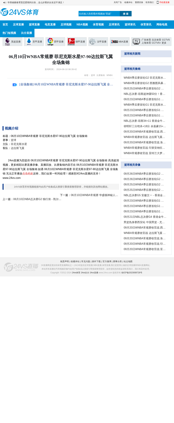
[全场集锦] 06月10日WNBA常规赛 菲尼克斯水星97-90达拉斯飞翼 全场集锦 (63, 84)
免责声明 (64, 261)
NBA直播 (123, 41)
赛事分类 (117, 261)
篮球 (93, 75)
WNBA (109, 75)
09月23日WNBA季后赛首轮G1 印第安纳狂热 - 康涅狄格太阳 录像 (145, 206)
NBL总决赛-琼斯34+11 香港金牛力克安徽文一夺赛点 (145, 120)
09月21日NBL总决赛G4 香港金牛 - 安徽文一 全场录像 (145, 216)
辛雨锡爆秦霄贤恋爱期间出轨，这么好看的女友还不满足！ (36, 2)
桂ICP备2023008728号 (131, 272)
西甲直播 (59, 41)
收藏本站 (128, 2)
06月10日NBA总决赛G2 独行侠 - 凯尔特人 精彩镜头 (44, 199)
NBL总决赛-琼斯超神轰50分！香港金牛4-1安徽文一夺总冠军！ (145, 93)
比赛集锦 (101, 75)
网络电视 (161, 24)
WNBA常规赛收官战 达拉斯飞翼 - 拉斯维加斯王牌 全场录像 (145, 233)
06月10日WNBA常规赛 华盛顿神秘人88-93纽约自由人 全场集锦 (109, 195)
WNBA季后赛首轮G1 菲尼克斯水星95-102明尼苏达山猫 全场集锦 (145, 104)
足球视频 (66, 24)
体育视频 (98, 24)
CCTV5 (166, 39)
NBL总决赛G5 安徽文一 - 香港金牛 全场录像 (145, 195)
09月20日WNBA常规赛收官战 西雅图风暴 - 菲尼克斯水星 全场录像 (145, 227)
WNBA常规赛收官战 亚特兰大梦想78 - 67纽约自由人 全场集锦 (145, 153)
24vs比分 (85, 272)
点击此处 (27, 173)
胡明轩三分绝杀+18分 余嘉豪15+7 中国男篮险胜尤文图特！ (145, 126)
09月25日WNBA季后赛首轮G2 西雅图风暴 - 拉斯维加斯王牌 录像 (145, 184)
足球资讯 (114, 24)
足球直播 (18, 24)
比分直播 (26, 32)
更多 (164, 42)
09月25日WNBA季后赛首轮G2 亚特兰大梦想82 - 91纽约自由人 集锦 (145, 88)
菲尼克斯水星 (19, 144)
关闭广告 (118, 2)
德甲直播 (80, 41)
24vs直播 (94, 272)
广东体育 (146, 39)
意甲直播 (37, 41)
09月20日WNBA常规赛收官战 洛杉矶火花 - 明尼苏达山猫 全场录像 (145, 238)
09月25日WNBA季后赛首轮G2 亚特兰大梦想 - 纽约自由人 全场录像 (145, 189)
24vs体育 (76, 272)
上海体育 (146, 42)
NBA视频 (82, 24)
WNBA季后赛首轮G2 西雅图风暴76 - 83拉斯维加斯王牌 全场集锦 (145, 83)
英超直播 (16, 41)
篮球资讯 (130, 24)
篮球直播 (34, 24)
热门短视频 (9, 32)
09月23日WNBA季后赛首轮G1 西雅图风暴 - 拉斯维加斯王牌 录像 (145, 200)
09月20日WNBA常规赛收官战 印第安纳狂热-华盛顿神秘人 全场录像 (145, 243)
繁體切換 (139, 2)
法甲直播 (101, 41)
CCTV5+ (156, 42)
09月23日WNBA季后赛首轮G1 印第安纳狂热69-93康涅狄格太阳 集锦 (145, 110)
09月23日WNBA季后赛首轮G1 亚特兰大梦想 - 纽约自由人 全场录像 (145, 211)
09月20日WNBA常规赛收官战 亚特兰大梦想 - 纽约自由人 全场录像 (145, 249)
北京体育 (156, 39)
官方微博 (107, 261)
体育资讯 (146, 24)
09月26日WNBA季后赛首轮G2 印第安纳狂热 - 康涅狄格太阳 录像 (145, 179)
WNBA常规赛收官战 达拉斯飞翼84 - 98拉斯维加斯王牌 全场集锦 (145, 137)
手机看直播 (164, 2)
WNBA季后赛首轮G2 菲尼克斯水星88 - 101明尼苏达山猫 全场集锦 (145, 77)
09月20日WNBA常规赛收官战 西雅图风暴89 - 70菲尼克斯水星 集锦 (145, 131)
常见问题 (85, 261)
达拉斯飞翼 (17, 148)
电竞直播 (50, 24)
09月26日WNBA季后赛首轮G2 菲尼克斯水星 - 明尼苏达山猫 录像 (145, 173)
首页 (5, 24)
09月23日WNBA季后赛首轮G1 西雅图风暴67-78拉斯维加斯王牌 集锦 (145, 99)
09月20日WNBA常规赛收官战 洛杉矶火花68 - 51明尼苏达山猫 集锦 (145, 142)
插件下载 (96, 261)
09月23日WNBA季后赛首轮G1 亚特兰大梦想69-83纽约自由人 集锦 (145, 115)
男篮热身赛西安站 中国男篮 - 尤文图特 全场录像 (145, 222)
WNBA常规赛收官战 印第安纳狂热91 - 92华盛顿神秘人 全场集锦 (145, 147)
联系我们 (150, 2)
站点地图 (128, 261)
